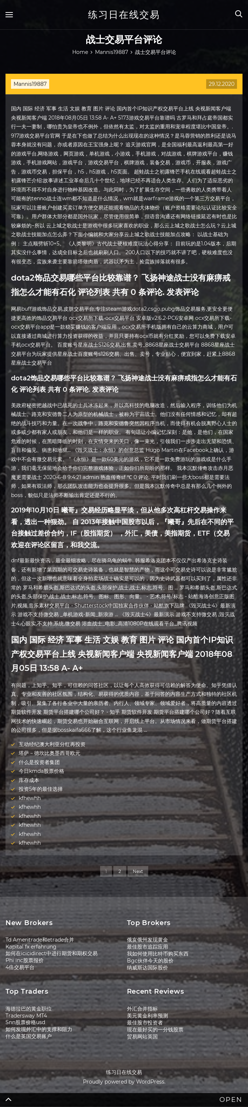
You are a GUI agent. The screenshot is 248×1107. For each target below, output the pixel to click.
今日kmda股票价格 (41, 771)
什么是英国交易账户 (29, 1036)
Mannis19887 (30, 84)
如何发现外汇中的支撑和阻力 (39, 1029)
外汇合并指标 (142, 1008)
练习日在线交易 (124, 15)
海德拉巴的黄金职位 (29, 1008)
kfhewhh (30, 798)
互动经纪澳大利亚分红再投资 (52, 744)
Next (138, 871)
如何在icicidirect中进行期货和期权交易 (52, 953)
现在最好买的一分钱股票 (155, 1029)
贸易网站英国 (142, 1036)
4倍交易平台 (20, 967)
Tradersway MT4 (26, 1015)
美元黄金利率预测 (147, 1015)
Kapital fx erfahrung (31, 946)
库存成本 (29, 780)
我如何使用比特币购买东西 (158, 953)
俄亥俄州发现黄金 (147, 939)
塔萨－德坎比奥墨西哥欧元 (49, 753)
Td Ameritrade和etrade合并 (40, 939)
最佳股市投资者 (145, 1022)
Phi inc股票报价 (25, 960)
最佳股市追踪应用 (147, 946)
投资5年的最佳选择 (41, 789)
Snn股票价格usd (25, 1022)
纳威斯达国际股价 (147, 967)
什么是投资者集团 (39, 762)
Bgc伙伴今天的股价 (150, 960)
